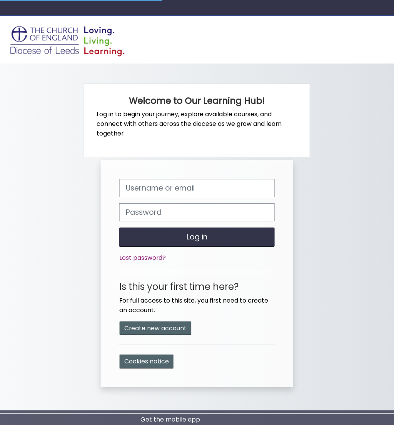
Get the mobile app (170, 419)
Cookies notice (146, 361)
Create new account (155, 328)
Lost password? (142, 257)
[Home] (67, 39)
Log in (197, 237)
